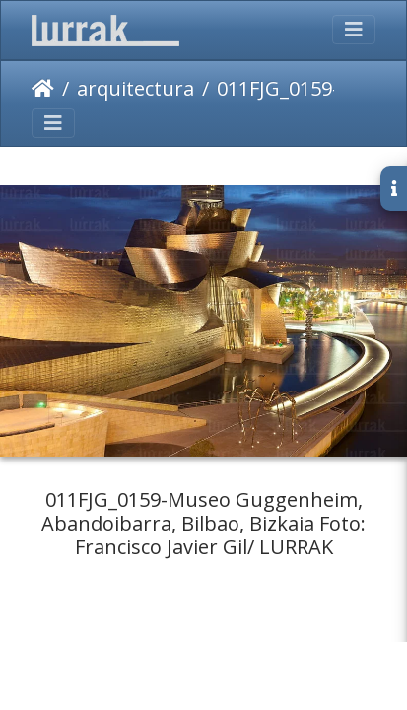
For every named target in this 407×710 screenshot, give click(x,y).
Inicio (43, 89)
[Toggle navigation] (353, 29)
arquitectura (135, 88)
